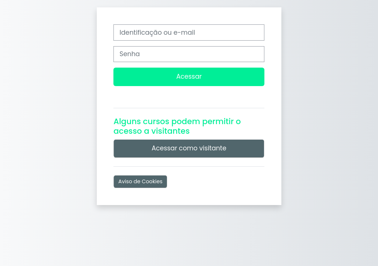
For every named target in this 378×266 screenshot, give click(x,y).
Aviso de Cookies (140, 181)
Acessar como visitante (189, 148)
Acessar (189, 76)
